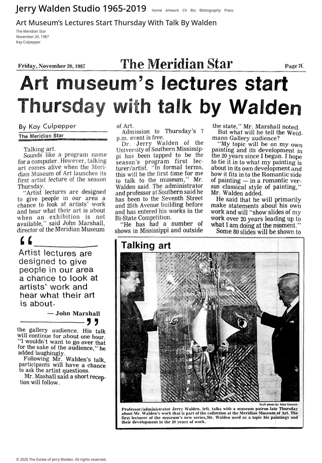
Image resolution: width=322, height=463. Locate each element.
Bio (193, 10)
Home (157, 10)
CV (184, 10)
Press (228, 10)
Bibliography (210, 10)
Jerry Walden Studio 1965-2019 (81, 8)
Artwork (172, 10)
